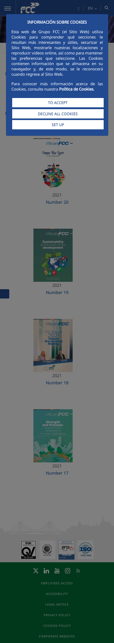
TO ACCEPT (58, 102)
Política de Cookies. (76, 89)
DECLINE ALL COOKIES (58, 113)
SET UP (58, 124)
